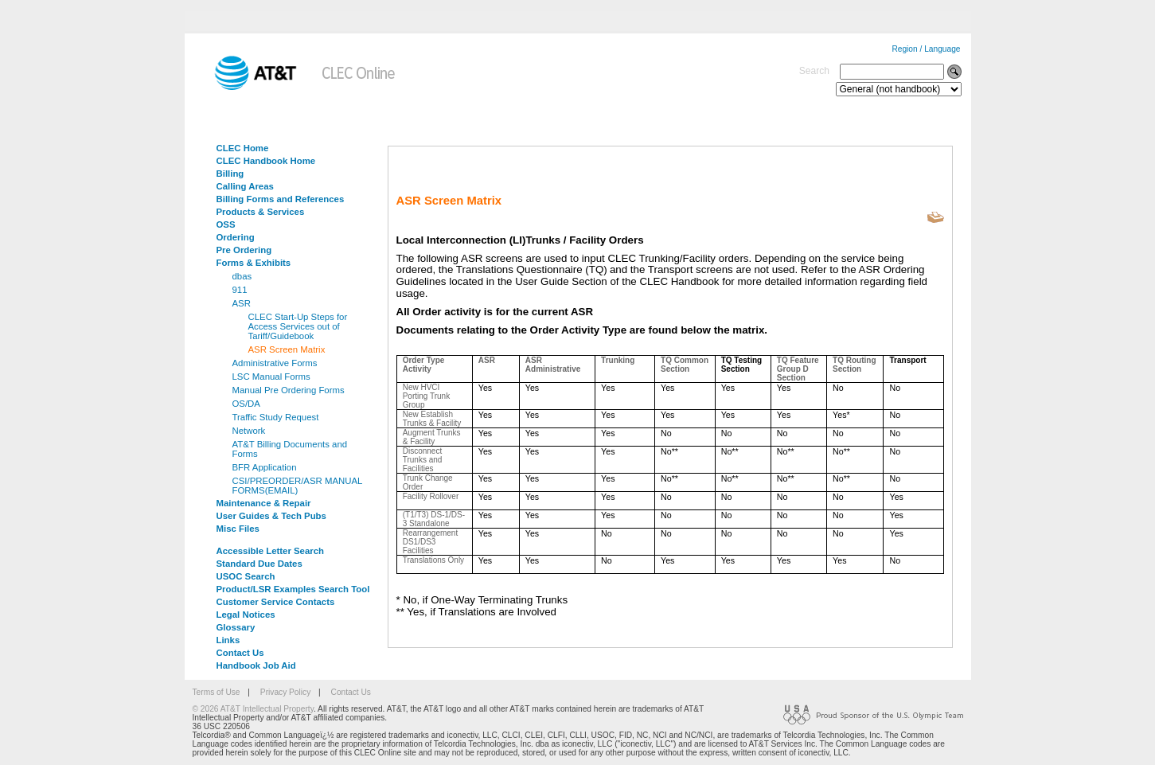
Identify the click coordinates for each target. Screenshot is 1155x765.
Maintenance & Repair (264, 503)
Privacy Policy (285, 692)
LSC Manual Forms (271, 376)
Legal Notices (246, 614)
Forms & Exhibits (254, 262)
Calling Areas (245, 186)
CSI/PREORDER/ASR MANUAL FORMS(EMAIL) (297, 485)
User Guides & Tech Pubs (271, 516)
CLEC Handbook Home (266, 161)
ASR (241, 303)
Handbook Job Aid (256, 665)
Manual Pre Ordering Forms (288, 390)
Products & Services (261, 212)
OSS (226, 224)
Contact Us (240, 653)
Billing (230, 173)
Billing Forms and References (281, 199)
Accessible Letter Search (271, 551)
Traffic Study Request (275, 417)
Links (228, 640)
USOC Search (246, 576)
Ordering (236, 237)
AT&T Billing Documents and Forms (290, 449)
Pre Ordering (244, 250)
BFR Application (264, 467)
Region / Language (926, 49)
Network (249, 430)
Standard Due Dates (259, 563)
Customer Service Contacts (276, 602)
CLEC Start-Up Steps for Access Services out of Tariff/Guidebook (298, 326)
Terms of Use (216, 692)
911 (240, 290)
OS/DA (246, 403)
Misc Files (238, 528)
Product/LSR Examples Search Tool (293, 589)
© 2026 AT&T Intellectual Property (253, 709)
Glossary (236, 627)
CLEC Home (243, 148)
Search (814, 70)
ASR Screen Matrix (287, 349)
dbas (242, 276)
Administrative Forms (275, 363)
